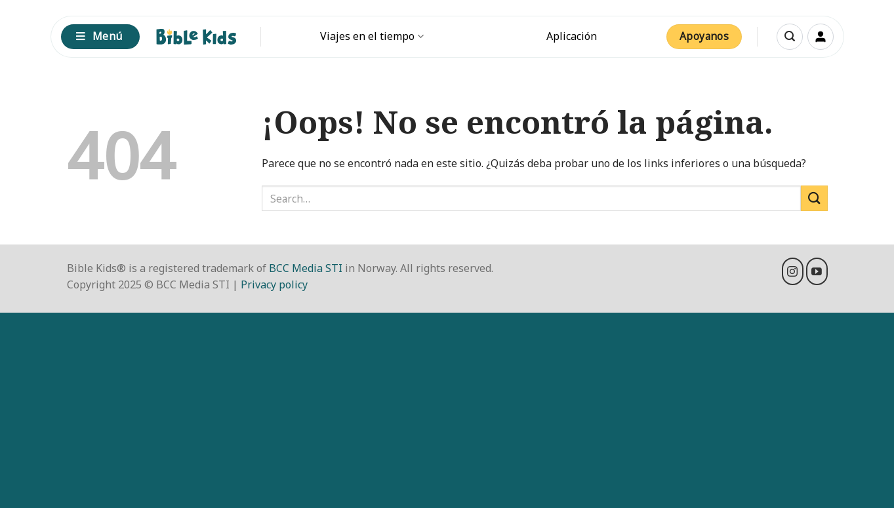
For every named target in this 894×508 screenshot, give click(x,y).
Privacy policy (274, 284)
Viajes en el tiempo (371, 36)
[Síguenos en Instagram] (792, 271)
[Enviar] (814, 198)
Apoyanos (704, 36)
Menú (99, 36)
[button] (790, 37)
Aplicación (571, 36)
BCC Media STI (305, 268)
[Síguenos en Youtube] (817, 271)
